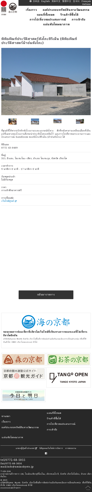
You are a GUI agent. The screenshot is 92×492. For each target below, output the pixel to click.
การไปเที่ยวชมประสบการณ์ (61, 424)
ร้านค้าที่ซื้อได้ (54, 419)
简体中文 (56, 1)
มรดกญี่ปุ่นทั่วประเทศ (26, 448)
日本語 (36, 1)
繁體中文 (66, 1)
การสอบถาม (70, 448)
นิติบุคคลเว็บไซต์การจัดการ (51, 448)
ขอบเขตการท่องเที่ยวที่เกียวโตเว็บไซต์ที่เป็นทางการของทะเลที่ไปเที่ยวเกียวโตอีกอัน (45, 334)
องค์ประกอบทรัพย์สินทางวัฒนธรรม (20, 427)
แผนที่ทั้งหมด (54, 413)
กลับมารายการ (46, 295)
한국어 (76, 1)
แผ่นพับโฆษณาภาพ (12, 437)
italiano (86, 4)
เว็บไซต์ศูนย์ (9, 201)
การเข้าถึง (52, 430)
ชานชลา (6, 416)
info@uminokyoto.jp (20, 467)
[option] (46, 81)
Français (86, 1)
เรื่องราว (6, 422)
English (45, 1)
